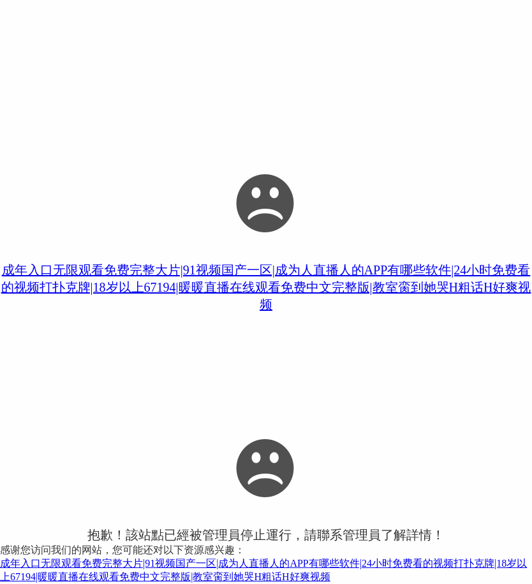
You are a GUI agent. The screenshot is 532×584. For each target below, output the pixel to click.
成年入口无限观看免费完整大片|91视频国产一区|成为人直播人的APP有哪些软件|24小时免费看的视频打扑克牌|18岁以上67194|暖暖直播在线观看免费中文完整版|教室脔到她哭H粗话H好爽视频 (266, 287)
